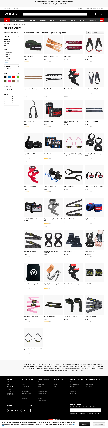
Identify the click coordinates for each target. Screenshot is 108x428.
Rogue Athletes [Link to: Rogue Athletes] (89, 386)
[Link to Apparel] (82, 20)
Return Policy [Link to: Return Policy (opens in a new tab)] (72, 414)
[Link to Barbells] (43, 20)
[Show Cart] (102, 14)
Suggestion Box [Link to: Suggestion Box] (25, 391)
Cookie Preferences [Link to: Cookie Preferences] (42, 400)
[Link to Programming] (93, 20)
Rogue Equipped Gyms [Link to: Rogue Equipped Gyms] (74, 384)
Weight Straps (62, 33)
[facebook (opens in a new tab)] (12, 410)
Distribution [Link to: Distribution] (40, 398)
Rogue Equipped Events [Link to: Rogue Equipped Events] (91, 388)
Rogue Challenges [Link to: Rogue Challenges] (89, 384)
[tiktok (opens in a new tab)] (25, 410)
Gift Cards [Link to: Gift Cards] (56, 381)
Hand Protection (29, 33)
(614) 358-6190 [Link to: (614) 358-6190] (10, 389)
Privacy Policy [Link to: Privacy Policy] (41, 381)
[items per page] (88, 32)
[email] (85, 410)
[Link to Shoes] (73, 20)
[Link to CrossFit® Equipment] (19, 20)
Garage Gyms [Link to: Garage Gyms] (73, 391)
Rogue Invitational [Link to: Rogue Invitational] (89, 381)
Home (5, 24)
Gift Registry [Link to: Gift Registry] (56, 384)
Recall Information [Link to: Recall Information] (42, 393)
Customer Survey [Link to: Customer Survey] (26, 396)
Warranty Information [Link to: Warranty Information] (42, 391)
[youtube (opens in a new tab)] (16, 410)
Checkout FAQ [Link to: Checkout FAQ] (25, 384)
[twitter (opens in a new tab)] (21, 410)
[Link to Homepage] (12, 14)
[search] (55, 14)
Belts (37, 33)
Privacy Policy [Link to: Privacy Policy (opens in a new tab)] (88, 413)
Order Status (93, 8)
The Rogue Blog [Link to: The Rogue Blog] (73, 388)
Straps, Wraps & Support (12, 24)
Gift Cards (79, 8)
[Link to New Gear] (32, 20)
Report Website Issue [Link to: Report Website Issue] (26, 393)
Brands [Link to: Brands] (55, 386)
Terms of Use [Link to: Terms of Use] (41, 384)
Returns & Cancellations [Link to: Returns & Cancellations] (27, 388)
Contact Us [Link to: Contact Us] (24, 398)
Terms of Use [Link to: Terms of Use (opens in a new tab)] (94, 413)
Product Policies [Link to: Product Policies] (41, 388)
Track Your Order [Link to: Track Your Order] (25, 386)
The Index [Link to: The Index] (72, 381)
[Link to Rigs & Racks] (63, 20)
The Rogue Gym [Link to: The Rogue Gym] (73, 393)
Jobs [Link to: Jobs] (8, 384)
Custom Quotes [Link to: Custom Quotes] (25, 381)
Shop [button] (6, 20)
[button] (85, 14)
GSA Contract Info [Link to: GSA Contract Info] (42, 396)
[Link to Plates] (52, 20)
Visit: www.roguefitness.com (54, 4)
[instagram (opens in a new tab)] (8, 410)
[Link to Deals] (102, 20)
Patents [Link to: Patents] (39, 386)
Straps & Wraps (22, 24)
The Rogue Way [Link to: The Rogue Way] (10, 381)
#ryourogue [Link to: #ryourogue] (72, 386)
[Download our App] (31, 410)
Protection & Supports (48, 33)
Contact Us (86, 8)
